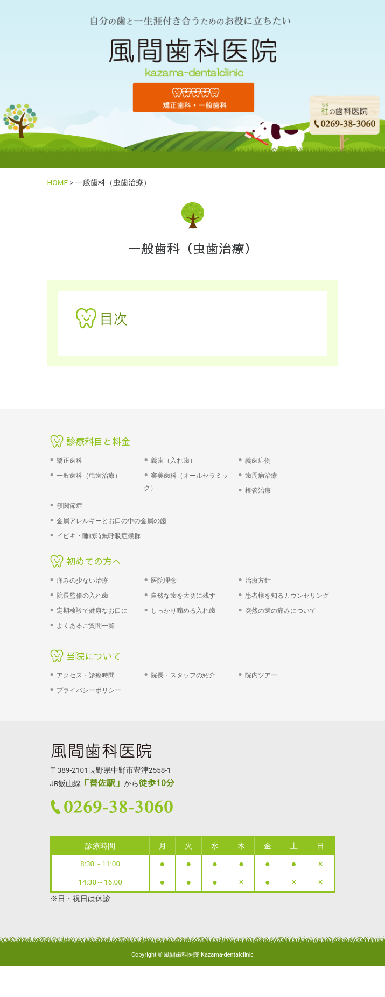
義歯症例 (258, 460)
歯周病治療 (261, 475)
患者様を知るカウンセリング (287, 595)
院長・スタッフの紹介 (183, 675)
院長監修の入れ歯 (82, 595)
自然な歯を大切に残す (183, 595)
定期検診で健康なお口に (92, 610)
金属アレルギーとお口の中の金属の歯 (111, 521)
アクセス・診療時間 (86, 675)
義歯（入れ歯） (173, 460)
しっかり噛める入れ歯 (183, 610)
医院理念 (164, 580)
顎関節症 (69, 506)
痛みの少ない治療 (82, 580)
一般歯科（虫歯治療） (89, 475)
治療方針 (258, 580)
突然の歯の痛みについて (280, 610)
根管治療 (258, 490)
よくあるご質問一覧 (86, 626)
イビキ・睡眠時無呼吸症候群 (99, 536)
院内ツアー (261, 675)
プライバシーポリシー (89, 690)
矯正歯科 (69, 460)
